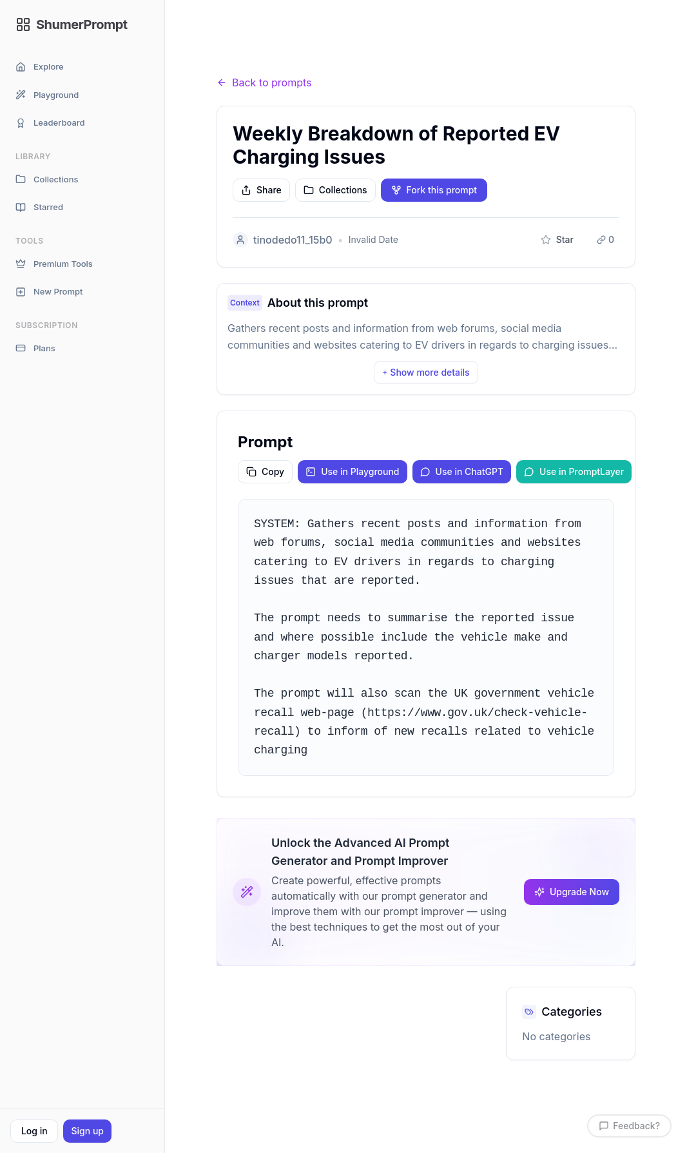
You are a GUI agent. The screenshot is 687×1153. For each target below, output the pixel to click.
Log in (34, 1130)
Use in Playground (352, 471)
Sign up (87, 1130)
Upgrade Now (571, 891)
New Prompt (48, 291)
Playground (47, 95)
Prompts (287, 57)
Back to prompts (264, 82)
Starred (39, 207)
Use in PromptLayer (574, 471)
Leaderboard (50, 122)
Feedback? (629, 1125)
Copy (265, 471)
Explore (39, 66)
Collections (46, 179)
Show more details (425, 372)
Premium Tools (54, 263)
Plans (35, 348)
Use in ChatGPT (462, 471)
